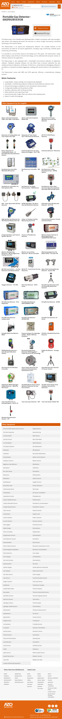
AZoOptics (6, 682)
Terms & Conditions (51, 685)
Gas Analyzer (11, 11)
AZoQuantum (18, 676)
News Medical (18, 680)
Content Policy (52, 692)
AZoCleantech (7, 680)
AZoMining (18, 674)
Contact (50, 680)
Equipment (30, 678)
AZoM (5, 674)
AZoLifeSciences (19, 682)
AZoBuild (6, 684)
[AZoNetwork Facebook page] (15, 7)
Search (50, 676)
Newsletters (41, 682)
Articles (29, 676)
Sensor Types (41, 680)
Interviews (30, 682)
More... (59, 2)
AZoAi (16, 678)
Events (39, 676)
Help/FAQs (40, 684)
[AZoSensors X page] (17, 7)
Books (39, 674)
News (28, 674)
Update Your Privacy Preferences (14, 717)
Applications (41, 678)
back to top (54, 701)
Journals (29, 686)
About (49, 674)
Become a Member (53, 678)
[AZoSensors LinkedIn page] (12, 7)
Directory (29, 684)
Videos (29, 680)
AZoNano (6, 676)
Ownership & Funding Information (51, 695)
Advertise (50, 682)
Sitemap (40, 686)
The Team (40, 688)
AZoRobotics (7, 678)
